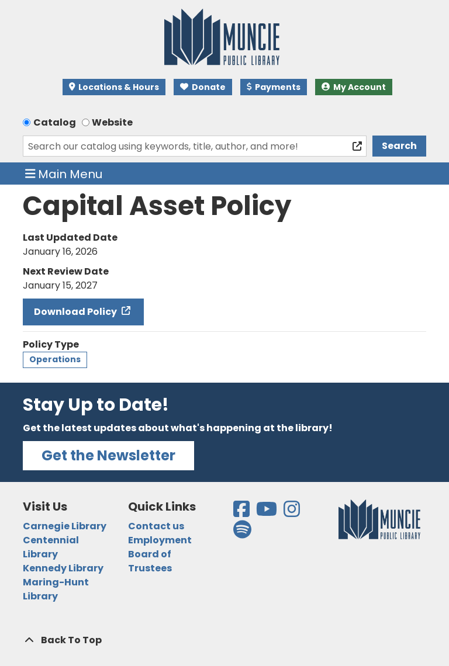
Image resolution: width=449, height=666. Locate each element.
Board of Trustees (150, 561)
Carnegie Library (64, 526)
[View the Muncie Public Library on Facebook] (242, 512)
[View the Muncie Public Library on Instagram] (293, 512)
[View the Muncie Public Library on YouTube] (267, 512)
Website (112, 122)
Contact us (156, 526)
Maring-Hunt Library (56, 589)
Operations (55, 359)
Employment (160, 540)
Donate (203, 87)
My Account (354, 87)
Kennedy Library (63, 568)
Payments (274, 87)
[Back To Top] (224, 640)
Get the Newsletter (108, 455)
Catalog (54, 122)
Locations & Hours (114, 87)
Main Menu (64, 173)
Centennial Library (51, 547)
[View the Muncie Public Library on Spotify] (242, 533)
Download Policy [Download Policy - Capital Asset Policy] (76, 311)
